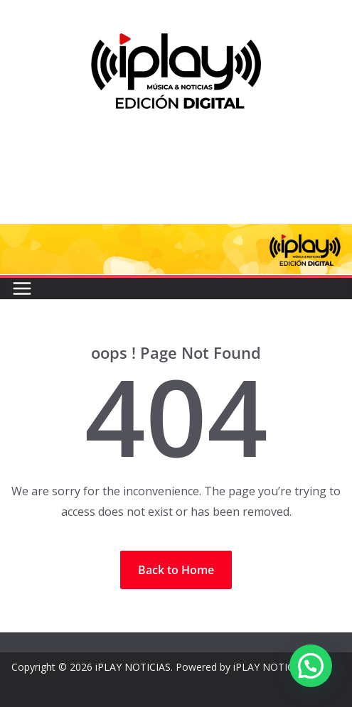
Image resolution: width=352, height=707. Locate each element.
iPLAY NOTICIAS (133, 667)
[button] (310, 665)
